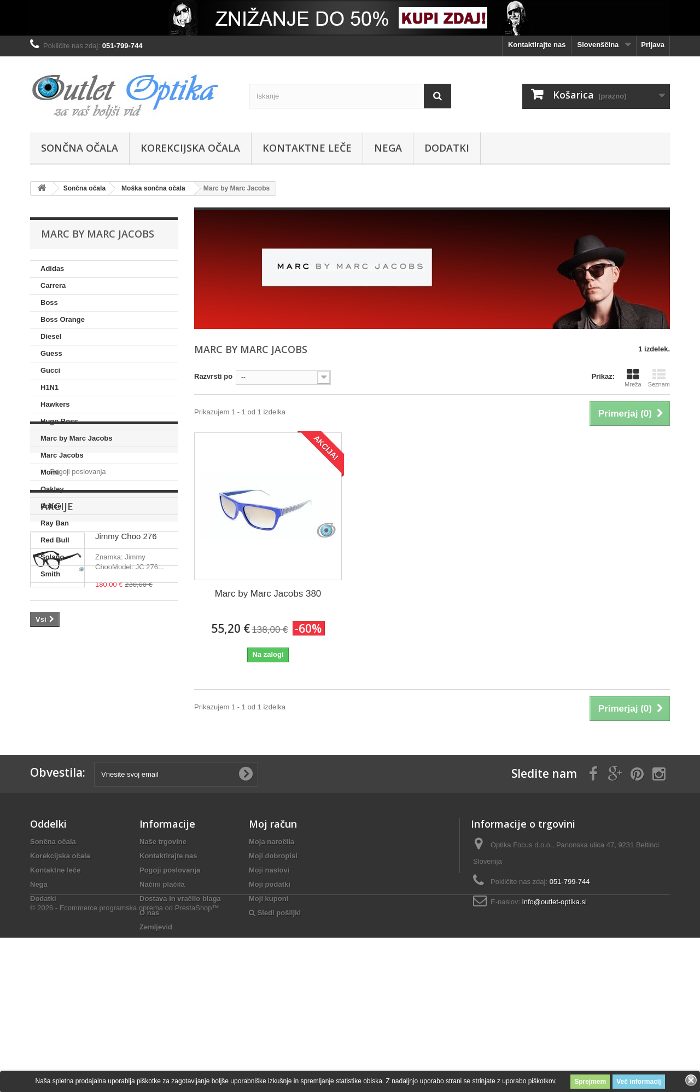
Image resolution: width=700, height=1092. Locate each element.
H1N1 (49, 387)
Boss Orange (62, 319)
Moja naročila (271, 937)
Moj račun (273, 919)
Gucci (50, 370)
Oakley (52, 489)
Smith (50, 574)
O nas (149, 1008)
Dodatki (446, 147)
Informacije (74, 615)
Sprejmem (590, 1081)
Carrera (53, 285)
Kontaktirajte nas (536, 45)
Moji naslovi (269, 966)
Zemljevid (155, 1023)
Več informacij (638, 1081)
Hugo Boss (59, 421)
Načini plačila (162, 980)
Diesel (50, 336)
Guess (51, 353)
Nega (388, 147)
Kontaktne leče (307, 147)
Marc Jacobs (62, 455)
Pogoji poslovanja (77, 645)
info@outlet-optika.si (554, 997)
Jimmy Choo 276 (126, 716)
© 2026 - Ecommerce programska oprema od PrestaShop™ (124, 1062)
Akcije (57, 686)
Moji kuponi (268, 994)
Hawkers (54, 404)
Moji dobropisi (273, 951)
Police (50, 506)
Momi (49, 472)
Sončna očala (79, 147)
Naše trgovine (162, 937)
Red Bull (54, 540)
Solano (52, 557)
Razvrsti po (213, 376)
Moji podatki (269, 980)
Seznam (659, 378)
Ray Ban (54, 523)
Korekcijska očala (190, 147)
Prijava (652, 45)
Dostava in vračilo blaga (180, 994)
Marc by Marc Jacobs (76, 438)
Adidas (52, 268)
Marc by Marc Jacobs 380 (268, 593)
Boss (49, 302)
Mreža (633, 378)
